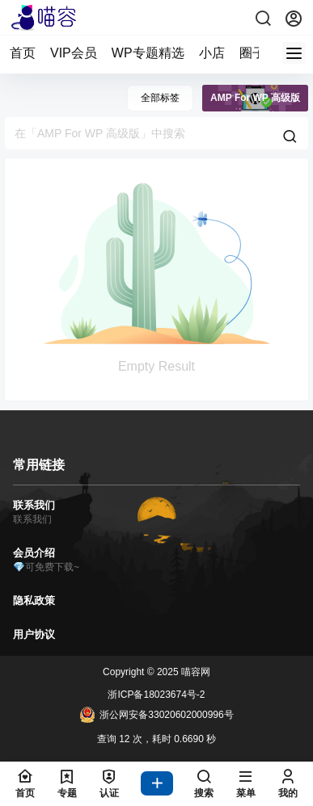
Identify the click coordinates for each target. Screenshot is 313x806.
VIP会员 (73, 53)
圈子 (252, 53)
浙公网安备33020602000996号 (156, 715)
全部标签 (160, 97)
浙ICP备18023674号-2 (156, 694)
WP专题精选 (148, 53)
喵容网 (194, 672)
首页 (23, 53)
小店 (212, 53)
